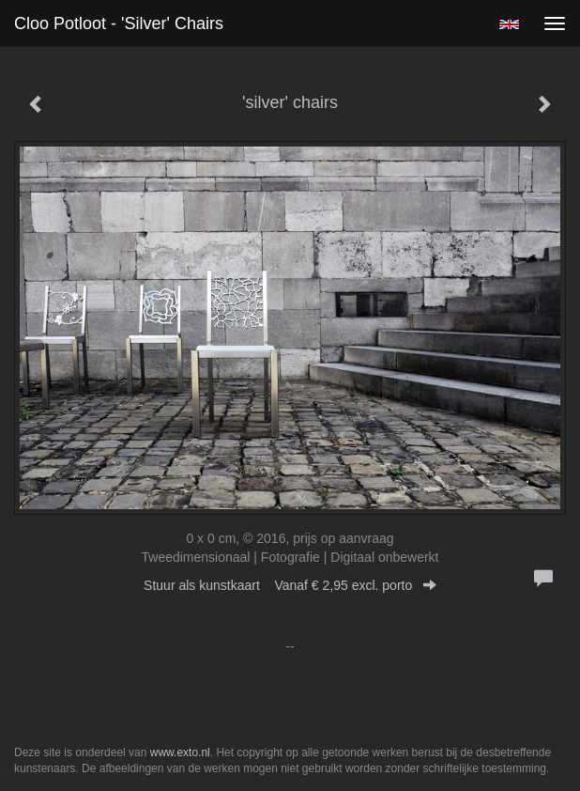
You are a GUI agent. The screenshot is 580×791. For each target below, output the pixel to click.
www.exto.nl (180, 752)
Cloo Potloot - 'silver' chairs (118, 23)
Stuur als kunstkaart (290, 585)
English (509, 24)
